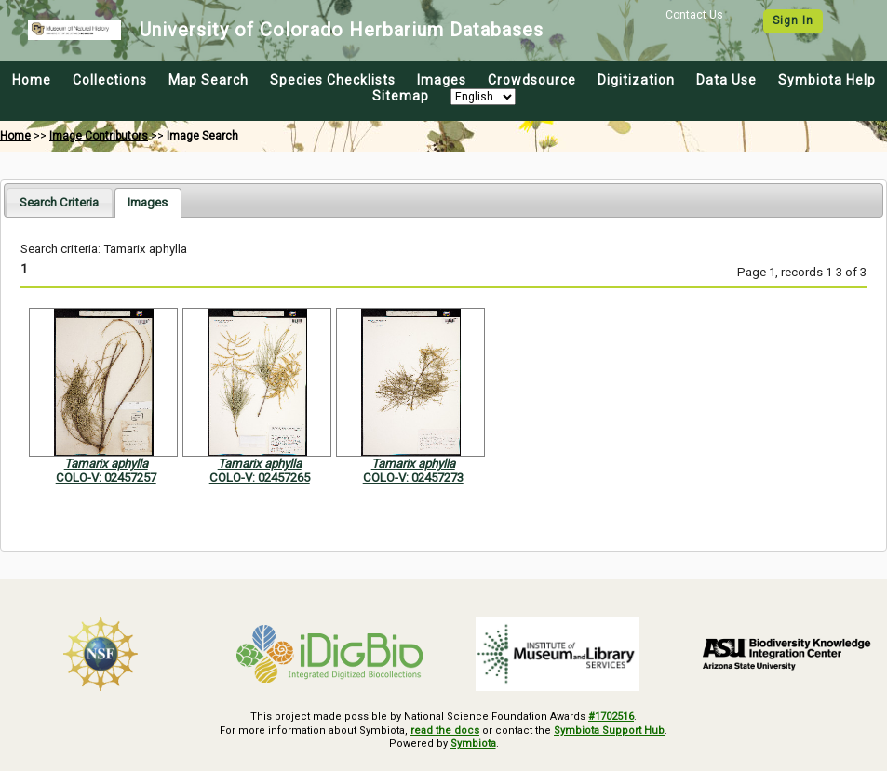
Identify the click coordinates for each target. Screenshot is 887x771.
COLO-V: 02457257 (106, 478)
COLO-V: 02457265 (259, 478)
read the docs (444, 730)
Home (31, 80)
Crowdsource (532, 80)
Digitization (636, 80)
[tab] (59, 202)
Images (441, 80)
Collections (110, 80)
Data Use (726, 80)
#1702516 (611, 717)
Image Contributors (98, 135)
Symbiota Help (827, 80)
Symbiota (473, 744)
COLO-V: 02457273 (413, 478)
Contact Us (694, 14)
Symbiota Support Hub (609, 730)
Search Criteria (59, 202)
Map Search (208, 80)
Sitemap (400, 95)
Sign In (793, 20)
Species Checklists (333, 80)
